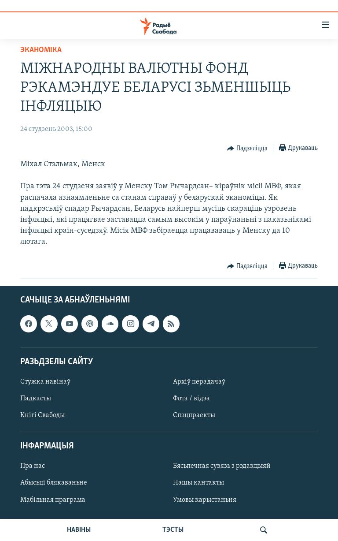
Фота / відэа (191, 398)
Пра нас (32, 466)
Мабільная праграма (52, 499)
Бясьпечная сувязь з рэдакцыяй (222, 466)
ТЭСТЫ (173, 530)
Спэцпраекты (194, 415)
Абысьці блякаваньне (53, 482)
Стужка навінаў (45, 381)
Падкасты (35, 398)
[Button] (247, 148)
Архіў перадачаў (199, 381)
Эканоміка (41, 50)
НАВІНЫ (79, 530)
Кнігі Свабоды (42, 415)
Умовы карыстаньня (204, 499)
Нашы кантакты (198, 482)
